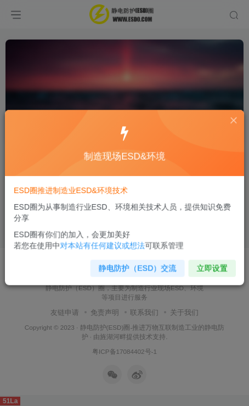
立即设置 (207, 264)
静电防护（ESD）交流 (137, 264)
